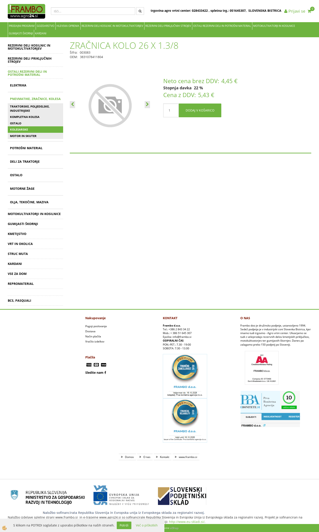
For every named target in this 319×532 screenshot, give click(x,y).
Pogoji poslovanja (96, 326)
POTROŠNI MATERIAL (26, 148)
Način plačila (93, 336)
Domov (129, 457)
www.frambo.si (188, 457)
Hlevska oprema (67, 26)
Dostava (90, 331)
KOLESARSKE (19, 129)
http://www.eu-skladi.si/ (186, 522)
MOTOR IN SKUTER (23, 136)
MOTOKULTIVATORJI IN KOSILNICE (274, 26)
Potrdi (124, 525)
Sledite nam (94, 372)
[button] (147, 104)
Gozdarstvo (45, 26)
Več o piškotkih (147, 525)
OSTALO (15, 123)
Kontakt (164, 457)
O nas (146, 457)
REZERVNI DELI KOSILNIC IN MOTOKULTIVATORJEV (112, 26)
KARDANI (40, 33)
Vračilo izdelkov (94, 341)
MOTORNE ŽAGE (22, 188)
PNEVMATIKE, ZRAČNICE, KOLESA (35, 99)
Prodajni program (22, 26)
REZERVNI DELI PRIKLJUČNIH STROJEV (168, 26)
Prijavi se (294, 11)
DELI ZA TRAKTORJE (25, 161)
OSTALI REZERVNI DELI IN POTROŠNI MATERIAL (222, 26)
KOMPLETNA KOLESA (24, 117)
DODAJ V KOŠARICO (200, 110)
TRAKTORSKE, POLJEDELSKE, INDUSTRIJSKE (30, 108)
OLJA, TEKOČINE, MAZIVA (29, 202)
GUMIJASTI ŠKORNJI (21, 33)
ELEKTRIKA (18, 85)
